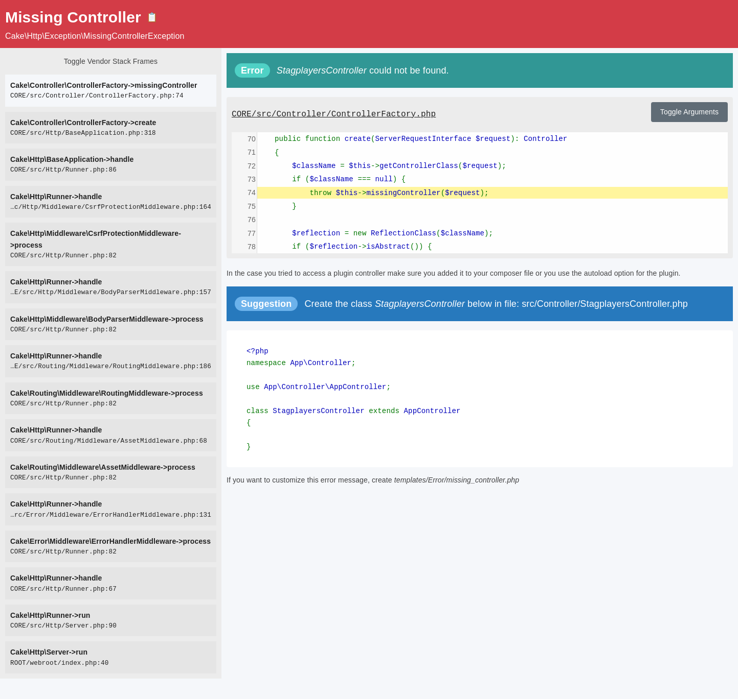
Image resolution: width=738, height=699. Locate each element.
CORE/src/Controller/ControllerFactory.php (334, 114)
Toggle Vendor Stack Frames (111, 61)
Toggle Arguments (689, 112)
